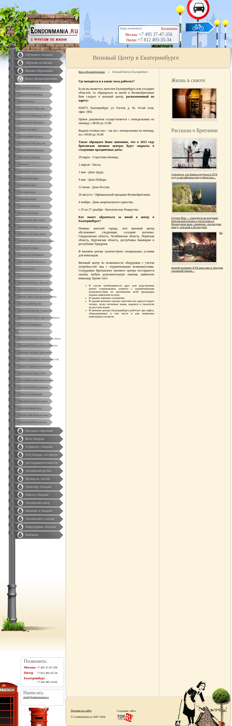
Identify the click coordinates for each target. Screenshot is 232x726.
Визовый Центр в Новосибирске (38, 345)
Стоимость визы (28, 247)
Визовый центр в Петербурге (36, 289)
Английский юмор (37, 503)
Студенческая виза (30, 87)
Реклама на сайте (81, 710)
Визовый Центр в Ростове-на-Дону (40, 338)
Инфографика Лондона (40, 527)
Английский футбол (38, 471)
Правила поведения (30, 394)
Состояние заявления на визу (36, 380)
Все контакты (169, 28)
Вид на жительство (30, 303)
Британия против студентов (35, 310)
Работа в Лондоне (37, 495)
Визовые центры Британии (35, 352)
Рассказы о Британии (39, 431)
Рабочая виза (26, 101)
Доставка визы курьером (33, 387)
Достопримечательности (41, 463)
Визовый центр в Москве (34, 282)
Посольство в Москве (32, 108)
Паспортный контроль (32, 261)
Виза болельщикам (30, 324)
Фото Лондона (34, 439)
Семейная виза (27, 185)
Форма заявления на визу (34, 415)
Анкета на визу (28, 129)
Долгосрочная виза (30, 408)
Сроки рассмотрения (31, 254)
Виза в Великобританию (41, 79)
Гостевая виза (27, 192)
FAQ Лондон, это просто (41, 455)
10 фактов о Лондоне (39, 447)
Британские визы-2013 (32, 373)
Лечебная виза (27, 199)
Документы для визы (31, 122)
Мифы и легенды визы (32, 233)
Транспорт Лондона (38, 487)
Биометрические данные (33, 226)
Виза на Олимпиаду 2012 (34, 115)
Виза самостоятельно (31, 150)
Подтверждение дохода (33, 422)
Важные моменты (29, 206)
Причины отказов (29, 157)
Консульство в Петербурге (34, 275)
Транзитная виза (28, 178)
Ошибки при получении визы (36, 240)
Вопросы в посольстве (32, 143)
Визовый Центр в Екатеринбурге (38, 331)
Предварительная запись (33, 401)
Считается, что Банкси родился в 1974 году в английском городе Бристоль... (194, 176)
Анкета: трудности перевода (36, 366)
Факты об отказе (28, 212)
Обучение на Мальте (38, 63)
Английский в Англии (39, 519)
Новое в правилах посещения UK (39, 359)
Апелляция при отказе (32, 219)
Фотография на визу (31, 136)
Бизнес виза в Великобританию (38, 296)
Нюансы (24, 164)
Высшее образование (39, 71)
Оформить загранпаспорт (34, 171)
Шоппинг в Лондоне (38, 511)
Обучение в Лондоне (39, 55)
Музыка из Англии (37, 479)
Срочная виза (27, 268)
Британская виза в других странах (39, 317)
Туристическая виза (30, 94)
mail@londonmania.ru (36, 697)
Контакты (31, 535)
